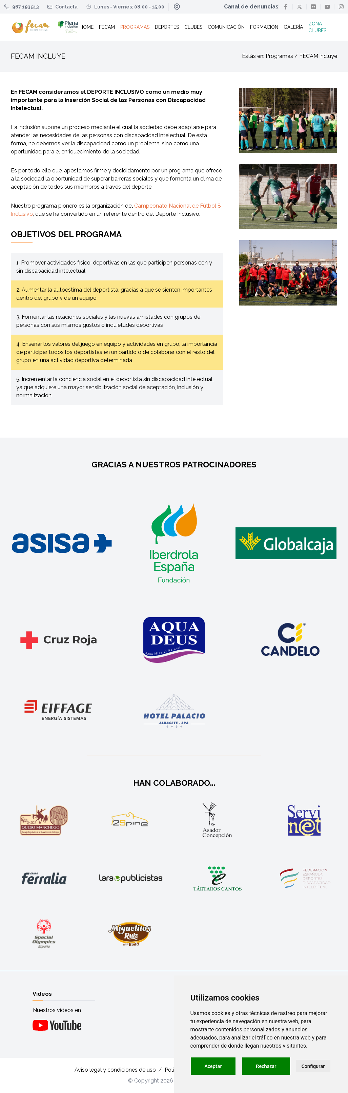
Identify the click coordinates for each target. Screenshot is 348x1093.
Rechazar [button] (266, 1066)
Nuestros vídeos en (57, 1010)
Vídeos (42, 994)
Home (87, 27)
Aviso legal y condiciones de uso (115, 1070)
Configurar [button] (313, 1066)
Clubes (193, 27)
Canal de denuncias (251, 6)
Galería (293, 27)
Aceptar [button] (213, 1066)
